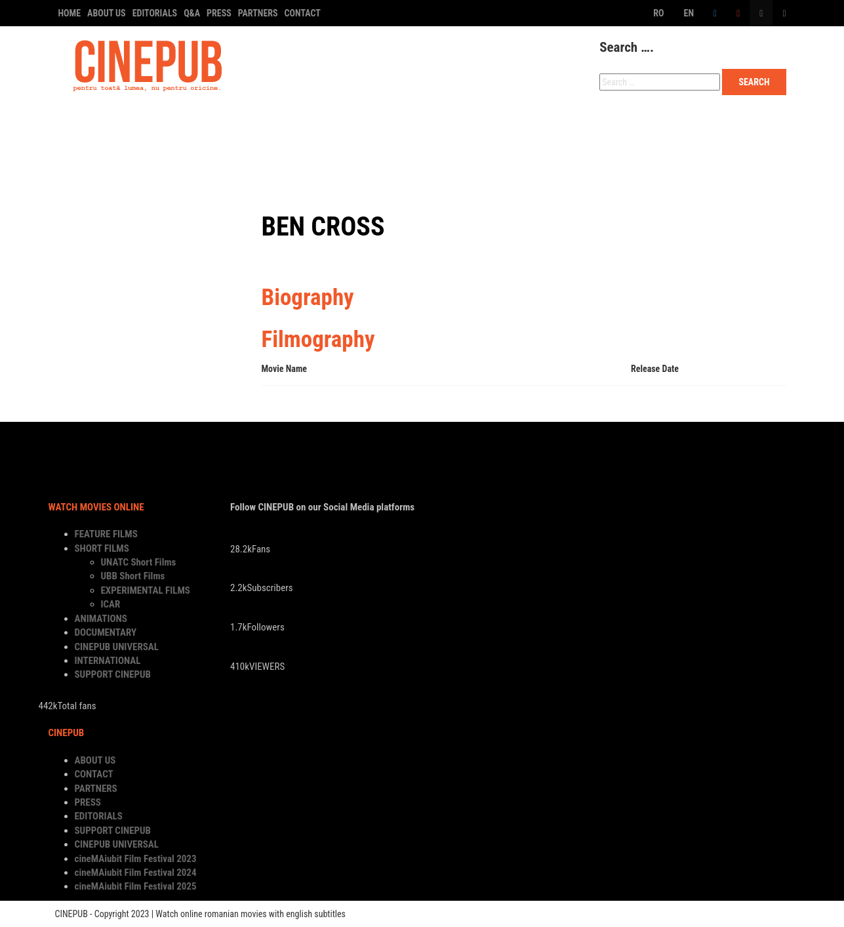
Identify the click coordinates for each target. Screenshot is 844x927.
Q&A (192, 13)
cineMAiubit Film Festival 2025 (136, 886)
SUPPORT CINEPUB (110, 165)
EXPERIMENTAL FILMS (145, 590)
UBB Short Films (133, 576)
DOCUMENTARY (400, 129)
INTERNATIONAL (641, 129)
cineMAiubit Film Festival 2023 (136, 859)
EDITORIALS (154, 13)
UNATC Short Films (138, 562)
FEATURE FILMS (102, 129)
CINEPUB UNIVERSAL (519, 129)
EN (689, 13)
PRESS (219, 13)
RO (658, 13)
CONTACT (303, 13)
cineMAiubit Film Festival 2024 (136, 872)
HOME (69, 13)
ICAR (111, 604)
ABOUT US (106, 13)
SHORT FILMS (204, 129)
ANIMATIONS (299, 129)
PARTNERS (258, 13)
